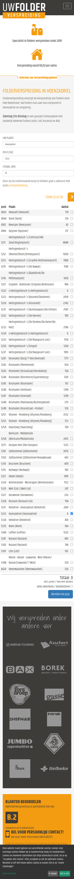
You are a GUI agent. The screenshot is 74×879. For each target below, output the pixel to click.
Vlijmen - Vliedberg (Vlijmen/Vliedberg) (30, 414)
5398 (3, 562)
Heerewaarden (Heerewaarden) (25, 569)
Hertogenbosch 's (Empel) (23, 346)
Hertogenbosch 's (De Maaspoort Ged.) (29, 339)
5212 (3, 254)
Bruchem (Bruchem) (20, 463)
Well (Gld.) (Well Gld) (20, 488)
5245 (3, 383)
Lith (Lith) (14, 551)
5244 (3, 377)
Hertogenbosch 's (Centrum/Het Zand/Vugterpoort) (26, 240)
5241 (3, 358)
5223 (3, 296)
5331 (3, 507)
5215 (3, 266)
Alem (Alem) (15, 526)
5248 (3, 402)
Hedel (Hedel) (16, 476)
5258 (3, 438)
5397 (3, 551)
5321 (3, 476)
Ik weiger (53, 873)
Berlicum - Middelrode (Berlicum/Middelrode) (21, 436)
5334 (3, 519)
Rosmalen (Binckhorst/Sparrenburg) (29, 377)
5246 (3, 389)
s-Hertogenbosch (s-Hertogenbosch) (28, 290)
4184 (3, 230)
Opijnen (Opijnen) (18, 230)
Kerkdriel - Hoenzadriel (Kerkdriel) (27, 507)
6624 (3, 569)
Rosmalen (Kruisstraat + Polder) (26, 408)
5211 (3, 242)
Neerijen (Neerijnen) (20, 224)
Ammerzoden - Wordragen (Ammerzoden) (31, 482)
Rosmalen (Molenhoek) (21, 364)
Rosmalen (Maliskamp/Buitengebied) (29, 402)
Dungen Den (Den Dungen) (23, 445)
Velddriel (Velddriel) (20, 519)
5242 (3, 364)
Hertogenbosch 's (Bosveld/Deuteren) (29, 296)
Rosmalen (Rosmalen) (21, 383)
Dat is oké (64, 873)
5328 (3, 501)
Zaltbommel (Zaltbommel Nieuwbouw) (30, 457)
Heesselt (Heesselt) (19, 212)
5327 (3, 495)
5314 (3, 463)
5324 (3, 482)
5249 (3, 408)
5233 (3, 327)
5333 (3, 513)
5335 (3, 526)
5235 (3, 339)
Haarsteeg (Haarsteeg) (21, 427)
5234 (3, 333)
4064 (3, 218)
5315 (3, 469)
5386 (3, 532)
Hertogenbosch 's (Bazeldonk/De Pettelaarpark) (26, 275)
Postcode (8, 152)
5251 (3, 414)
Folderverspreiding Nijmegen (52, 843)
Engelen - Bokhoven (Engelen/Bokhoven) (31, 284)
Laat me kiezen (9, 873)
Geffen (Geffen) (17, 532)
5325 (3, 488)
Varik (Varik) (15, 218)
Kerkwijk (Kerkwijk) (19, 469)
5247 (3, 395)
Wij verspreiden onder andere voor (37, 622)
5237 (3, 352)
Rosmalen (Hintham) (20, 389)
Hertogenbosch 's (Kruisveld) (24, 303)
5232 (3, 315)
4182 (3, 224)
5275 (3, 445)
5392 (3, 544)
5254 (3, 427)
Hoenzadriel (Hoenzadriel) (23, 513)
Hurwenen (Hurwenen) (21, 495)
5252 (3, 420)
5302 (3, 457)
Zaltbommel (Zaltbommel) (23, 451)
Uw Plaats (8, 137)
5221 (3, 284)
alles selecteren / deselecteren (53, 586)
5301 (3, 451)
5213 (3, 260)
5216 (3, 278)
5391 (3, 538)
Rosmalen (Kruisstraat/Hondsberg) (28, 370)
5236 (3, 346)
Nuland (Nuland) (18, 538)
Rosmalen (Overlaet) (20, 395)
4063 (3, 212)
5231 (3, 309)
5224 (3, 303)
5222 (3, 290)
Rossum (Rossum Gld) (21, 501)
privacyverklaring (18, 185)
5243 (3, 370)
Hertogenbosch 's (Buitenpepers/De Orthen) (33, 309)
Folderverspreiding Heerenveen (21, 843)
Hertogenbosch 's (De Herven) (25, 315)
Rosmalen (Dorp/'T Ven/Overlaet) (27, 358)
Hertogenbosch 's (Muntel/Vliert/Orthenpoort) (24, 251)
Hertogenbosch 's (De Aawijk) (25, 266)
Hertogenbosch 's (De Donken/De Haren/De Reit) (32, 324)
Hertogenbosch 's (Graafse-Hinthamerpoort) (33, 260)
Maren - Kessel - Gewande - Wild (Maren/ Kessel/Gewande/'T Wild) (30, 560)
